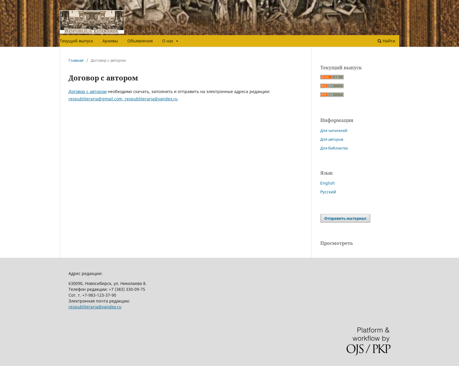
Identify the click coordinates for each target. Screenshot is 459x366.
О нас (168, 41)
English (327, 183)
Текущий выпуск (76, 41)
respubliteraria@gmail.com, (96, 99)
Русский (328, 192)
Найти (386, 41)
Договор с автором (87, 91)
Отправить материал (345, 218)
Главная (75, 60)
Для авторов (331, 139)
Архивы (110, 41)
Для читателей (333, 130)
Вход (394, 4)
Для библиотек (334, 148)
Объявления (140, 41)
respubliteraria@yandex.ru (151, 99)
